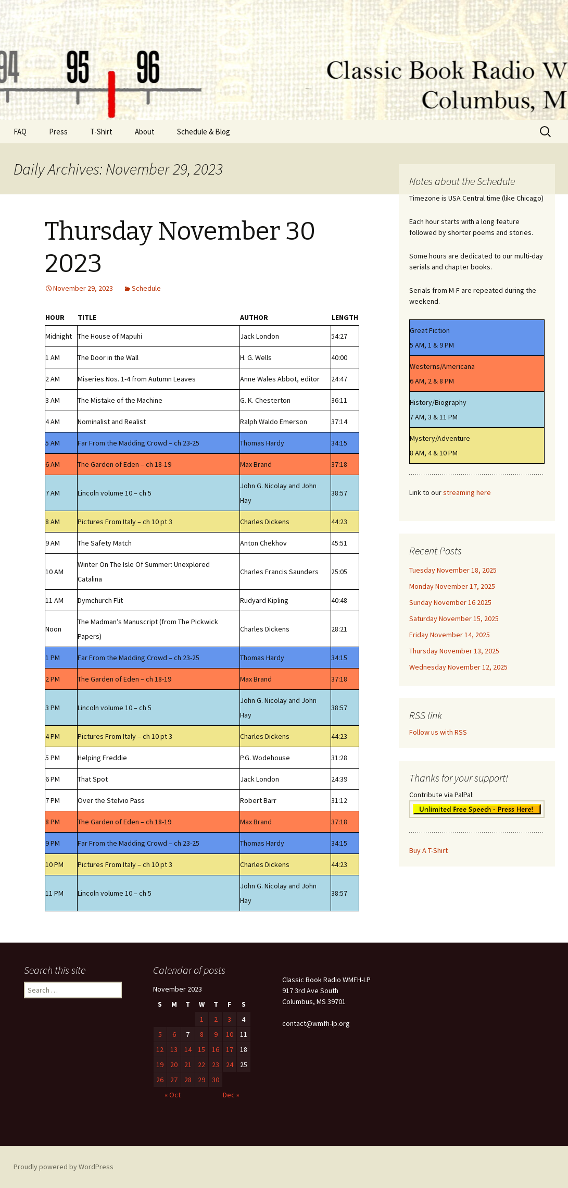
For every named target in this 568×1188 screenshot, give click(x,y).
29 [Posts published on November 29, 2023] (201, 1079)
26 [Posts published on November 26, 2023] (159, 1079)
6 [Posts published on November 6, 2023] (174, 1034)
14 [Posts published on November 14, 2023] (188, 1049)
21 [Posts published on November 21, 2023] (188, 1064)
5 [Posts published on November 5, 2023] (160, 1034)
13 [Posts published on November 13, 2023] (174, 1049)
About (145, 132)
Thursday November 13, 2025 (454, 650)
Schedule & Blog (203, 132)
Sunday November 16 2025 (450, 602)
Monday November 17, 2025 (452, 586)
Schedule (146, 288)
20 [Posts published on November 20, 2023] (174, 1064)
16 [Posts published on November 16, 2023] (215, 1049)
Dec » (231, 1094)
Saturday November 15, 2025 (454, 618)
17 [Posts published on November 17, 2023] (229, 1049)
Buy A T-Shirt (428, 850)
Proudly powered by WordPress (63, 1166)
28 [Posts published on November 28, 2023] (188, 1079)
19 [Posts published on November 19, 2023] (159, 1064)
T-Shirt (101, 132)
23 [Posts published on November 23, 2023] (215, 1064)
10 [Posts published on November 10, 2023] (229, 1034)
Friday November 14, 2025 (449, 634)
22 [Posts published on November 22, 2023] (201, 1064)
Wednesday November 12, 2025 (458, 667)
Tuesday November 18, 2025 (453, 570)
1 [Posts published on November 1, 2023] (202, 1019)
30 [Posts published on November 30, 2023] (215, 1079)
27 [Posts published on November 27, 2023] (174, 1079)
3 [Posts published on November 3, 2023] (229, 1019)
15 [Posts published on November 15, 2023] (201, 1049)
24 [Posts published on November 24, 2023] (229, 1064)
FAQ (20, 132)
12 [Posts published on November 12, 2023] (159, 1049)
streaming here (467, 492)
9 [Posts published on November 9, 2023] (216, 1034)
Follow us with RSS (438, 732)
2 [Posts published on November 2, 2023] (216, 1019)
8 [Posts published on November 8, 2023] (202, 1034)
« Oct (173, 1094)
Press (58, 132)
